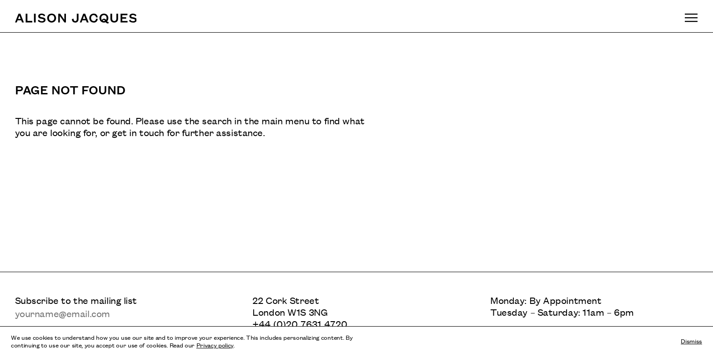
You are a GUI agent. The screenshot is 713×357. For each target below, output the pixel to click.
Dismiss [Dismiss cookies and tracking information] (691, 340)
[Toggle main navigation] (691, 17)
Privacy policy (214, 344)
